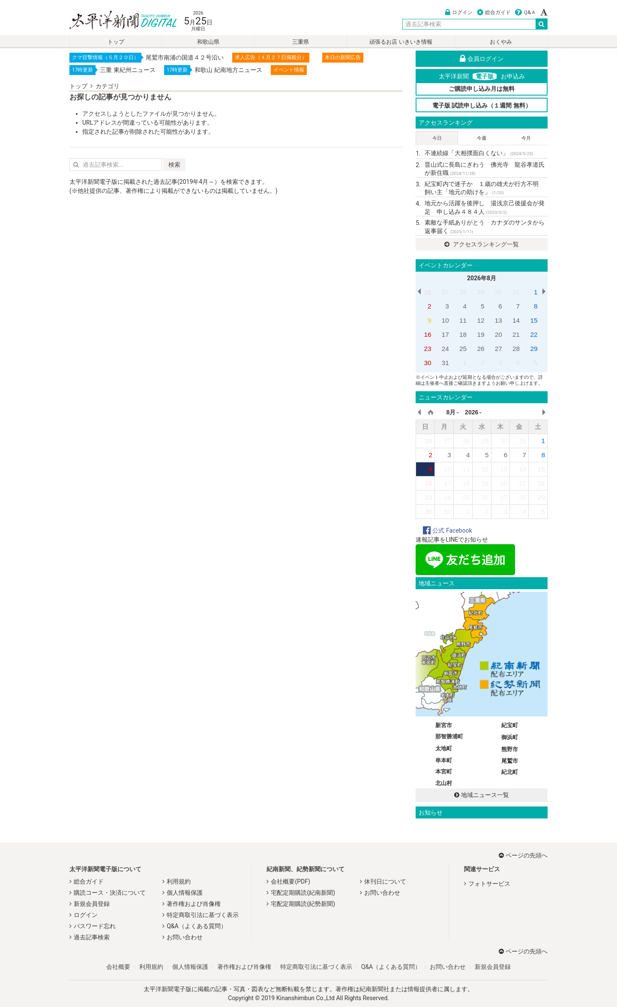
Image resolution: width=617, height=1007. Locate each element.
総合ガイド (494, 12)
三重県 (300, 42)
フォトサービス (489, 883)
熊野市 (509, 749)
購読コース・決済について (110, 892)
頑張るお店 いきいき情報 (400, 42)
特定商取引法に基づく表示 (203, 914)
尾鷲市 (509, 761)
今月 (526, 138)
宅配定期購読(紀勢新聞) (303, 903)
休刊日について (385, 881)
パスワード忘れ (95, 926)
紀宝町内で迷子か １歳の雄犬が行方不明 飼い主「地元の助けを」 (485, 188)
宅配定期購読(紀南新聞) (303, 892)
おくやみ (501, 42)
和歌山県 (208, 42)
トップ (116, 42)
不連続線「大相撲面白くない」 (479, 153)
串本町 (443, 760)
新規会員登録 (92, 903)
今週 (481, 138)
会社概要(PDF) (290, 881)
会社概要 (118, 966)
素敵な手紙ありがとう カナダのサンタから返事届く (485, 226)
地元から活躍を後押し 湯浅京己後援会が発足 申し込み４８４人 (485, 207)
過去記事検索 (92, 937)
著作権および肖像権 (194, 903)
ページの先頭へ (523, 855)
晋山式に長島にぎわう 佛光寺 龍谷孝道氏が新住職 (485, 169)
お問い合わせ (185, 937)
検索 (174, 164)
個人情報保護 (185, 892)
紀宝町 (509, 725)
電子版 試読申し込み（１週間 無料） (481, 105)
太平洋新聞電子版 (116, 21)
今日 (437, 138)
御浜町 (509, 737)
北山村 (443, 783)
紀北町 (509, 772)
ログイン (459, 12)
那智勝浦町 (449, 736)
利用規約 (179, 881)
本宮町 (443, 771)
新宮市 (443, 725)
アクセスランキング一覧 (481, 244)
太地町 (443, 748)
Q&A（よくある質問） (196, 926)
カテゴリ (108, 86)
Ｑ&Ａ (525, 12)
